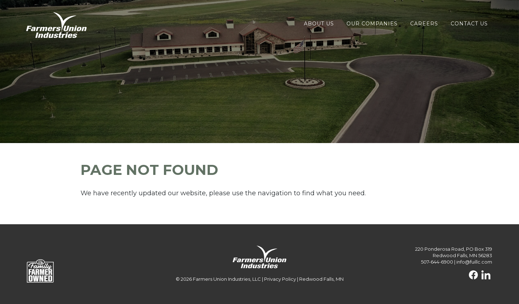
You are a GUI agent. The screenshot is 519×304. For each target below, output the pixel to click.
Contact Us (469, 23)
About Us (319, 23)
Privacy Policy (280, 279)
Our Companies (372, 23)
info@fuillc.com (474, 262)
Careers (424, 23)
